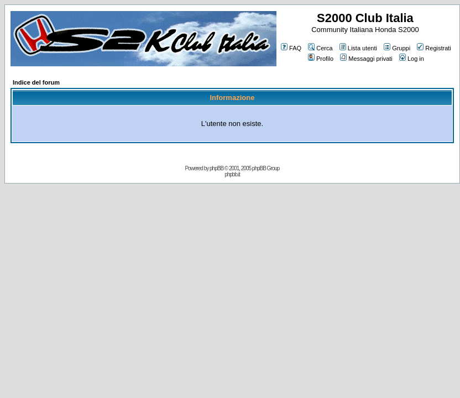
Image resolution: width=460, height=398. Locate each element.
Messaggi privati (366, 58)
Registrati (434, 48)
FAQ (291, 48)
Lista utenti (358, 48)
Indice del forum (36, 82)
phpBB (216, 168)
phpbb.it (232, 174)
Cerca (320, 48)
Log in (411, 58)
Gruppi (397, 48)
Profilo (320, 58)
